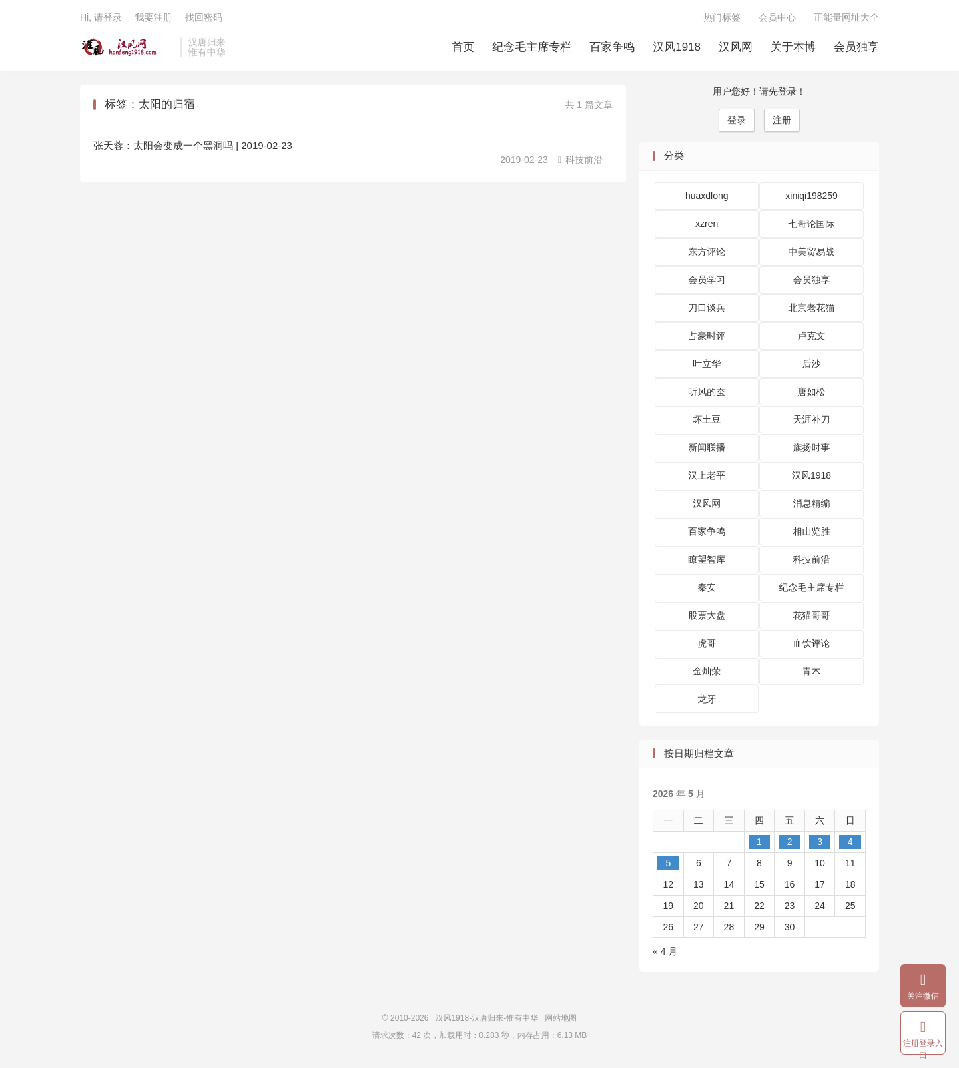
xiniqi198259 (811, 195)
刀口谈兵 (706, 307)
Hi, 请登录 (101, 17)
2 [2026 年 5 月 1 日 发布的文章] (790, 841)
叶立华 (707, 363)
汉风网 (736, 47)
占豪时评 (706, 335)
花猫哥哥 (811, 615)
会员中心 (777, 17)
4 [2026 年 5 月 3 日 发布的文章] (850, 841)
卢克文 (812, 335)
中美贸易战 (812, 251)
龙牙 (706, 699)
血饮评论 (811, 643)
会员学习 (706, 279)
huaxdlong (707, 195)
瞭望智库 (706, 559)
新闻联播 (706, 447)
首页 (463, 47)
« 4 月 (665, 951)
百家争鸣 (612, 47)
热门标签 (722, 17)
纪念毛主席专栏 (531, 47)
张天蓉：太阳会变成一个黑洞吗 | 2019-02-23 (192, 145)
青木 (811, 671)
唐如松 (812, 391)
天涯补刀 (811, 419)
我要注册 (153, 17)
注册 (782, 120)
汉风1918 (677, 47)
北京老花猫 (812, 307)
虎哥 (706, 643)
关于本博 (793, 47)
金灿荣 (707, 671)
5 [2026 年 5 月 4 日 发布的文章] (668, 863)
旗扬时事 (811, 447)
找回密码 (203, 17)
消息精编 (811, 503)
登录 (736, 120)
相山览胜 (811, 531)
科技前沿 (580, 159)
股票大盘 (706, 615)
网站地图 (561, 1018)
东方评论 (706, 251)
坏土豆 (707, 419)
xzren (706, 223)
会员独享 (856, 47)
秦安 (706, 587)
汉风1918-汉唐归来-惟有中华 (127, 47)
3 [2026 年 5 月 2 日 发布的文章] (819, 841)
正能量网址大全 (846, 17)
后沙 (811, 363)
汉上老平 (706, 475)
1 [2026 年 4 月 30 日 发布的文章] (759, 841)
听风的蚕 (706, 391)
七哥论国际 (812, 223)
